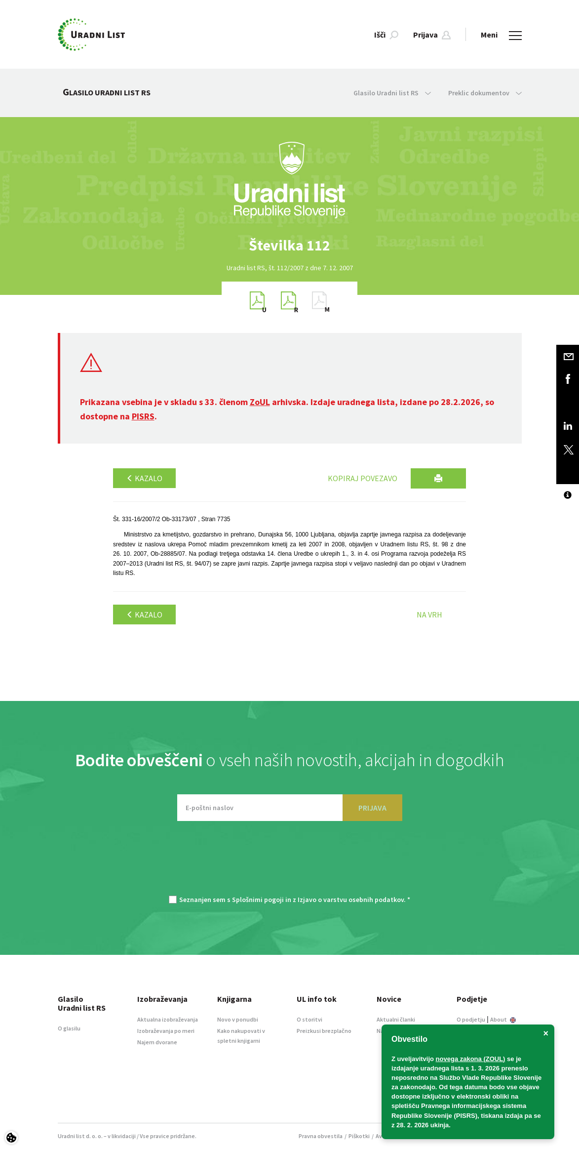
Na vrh (429, 614)
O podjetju (471, 1019)
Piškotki (359, 1136)
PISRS (143, 416)
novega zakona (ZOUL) (470, 1059)
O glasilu (69, 1028)
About (503, 1019)
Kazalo (144, 478)
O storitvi (309, 1019)
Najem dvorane (157, 1042)
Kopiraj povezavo (362, 478)
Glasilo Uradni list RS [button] (392, 92)
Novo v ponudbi (237, 1019)
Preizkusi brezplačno (324, 1030)
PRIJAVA (372, 808)
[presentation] (290, 863)
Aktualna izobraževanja (167, 1019)
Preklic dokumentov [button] (485, 92)
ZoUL (260, 402)
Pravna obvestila (321, 1136)
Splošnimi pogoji (258, 899)
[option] (290, 245)
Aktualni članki (396, 1019)
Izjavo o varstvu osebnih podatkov (351, 899)
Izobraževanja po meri (165, 1030)
